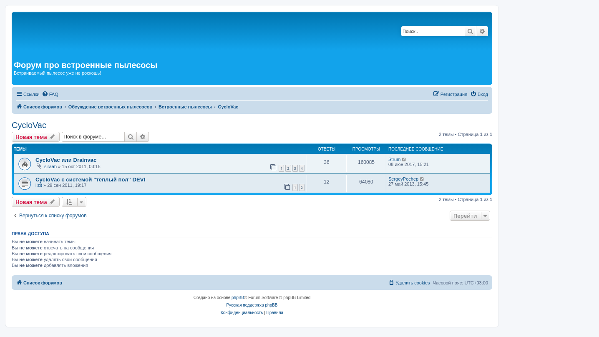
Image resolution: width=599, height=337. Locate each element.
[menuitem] (50, 94)
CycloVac (29, 125)
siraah (50, 166)
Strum (394, 159)
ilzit (38, 185)
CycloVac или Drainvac (65, 160)
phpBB (238, 297)
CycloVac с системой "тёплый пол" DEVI (90, 179)
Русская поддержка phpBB (251, 305)
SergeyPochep (403, 178)
